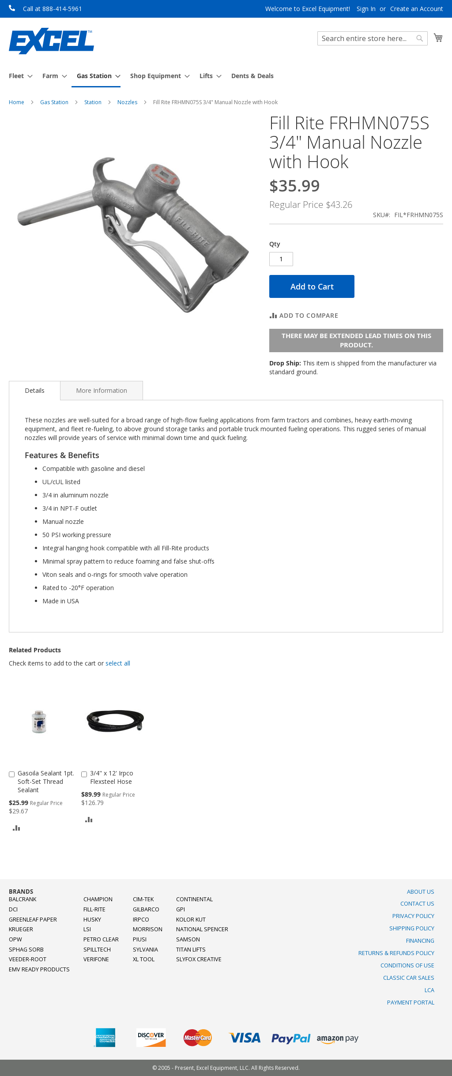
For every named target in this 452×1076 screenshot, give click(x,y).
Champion (98, 899)
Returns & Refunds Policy (396, 953)
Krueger (21, 929)
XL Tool (143, 959)
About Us (420, 891)
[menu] (226, 76)
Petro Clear (101, 939)
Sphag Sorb (26, 949)
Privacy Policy (413, 916)
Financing (420, 940)
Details (35, 390)
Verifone (96, 959)
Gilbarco (146, 909)
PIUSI (140, 939)
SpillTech (97, 949)
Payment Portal (410, 1002)
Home (16, 102)
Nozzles (127, 102)
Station (93, 102)
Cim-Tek (143, 899)
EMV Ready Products (39, 969)
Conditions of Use (407, 965)
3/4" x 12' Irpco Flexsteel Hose (111, 777)
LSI (87, 929)
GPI (180, 909)
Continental (194, 899)
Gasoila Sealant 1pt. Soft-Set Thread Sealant (46, 781)
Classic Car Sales (408, 978)
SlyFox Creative (199, 959)
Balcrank (22, 899)
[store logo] (51, 41)
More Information (101, 390)
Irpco (141, 919)
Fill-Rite (94, 909)
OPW (15, 939)
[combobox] (372, 38)
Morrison (147, 929)
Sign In (366, 8)
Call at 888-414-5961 (52, 8)
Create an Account (416, 8)
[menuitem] (18, 75)
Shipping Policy (411, 928)
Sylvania (145, 949)
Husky (92, 919)
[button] (16, 827)
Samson (188, 939)
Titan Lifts (191, 949)
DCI (13, 909)
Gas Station (54, 102)
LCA (429, 990)
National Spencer (202, 929)
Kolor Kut (191, 919)
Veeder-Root (27, 959)
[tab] (34, 390)
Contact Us (417, 903)
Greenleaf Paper (33, 919)
